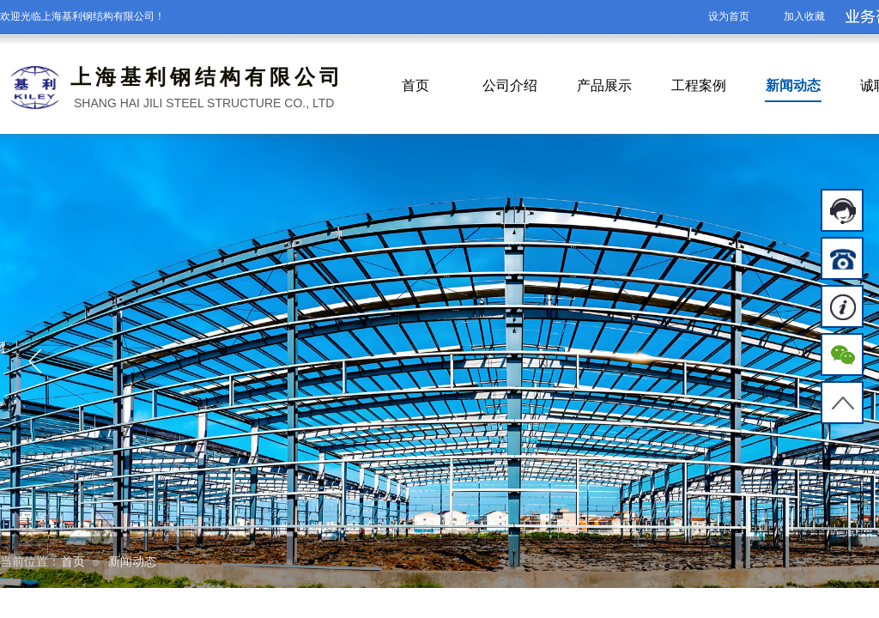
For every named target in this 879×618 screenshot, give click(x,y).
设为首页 (728, 16)
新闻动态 (793, 85)
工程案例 (698, 85)
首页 (415, 85)
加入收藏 (804, 16)
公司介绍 (509, 85)
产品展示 (604, 85)
